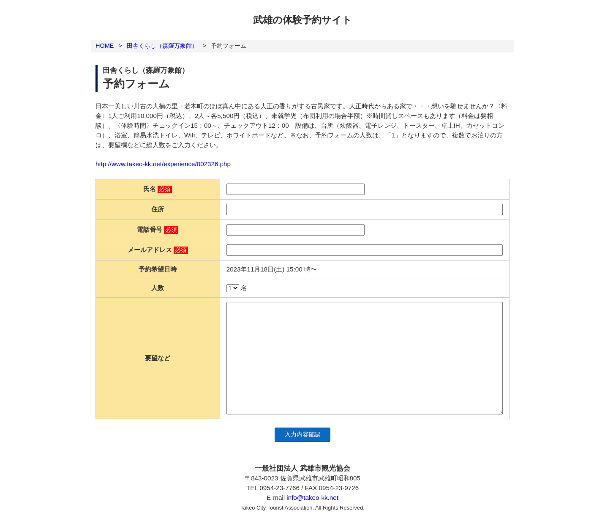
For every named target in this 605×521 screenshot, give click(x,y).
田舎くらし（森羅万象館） (162, 45)
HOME (104, 45)
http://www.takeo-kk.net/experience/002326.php (163, 163)
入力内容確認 (302, 434)
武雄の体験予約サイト (302, 19)
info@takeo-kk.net (312, 497)
